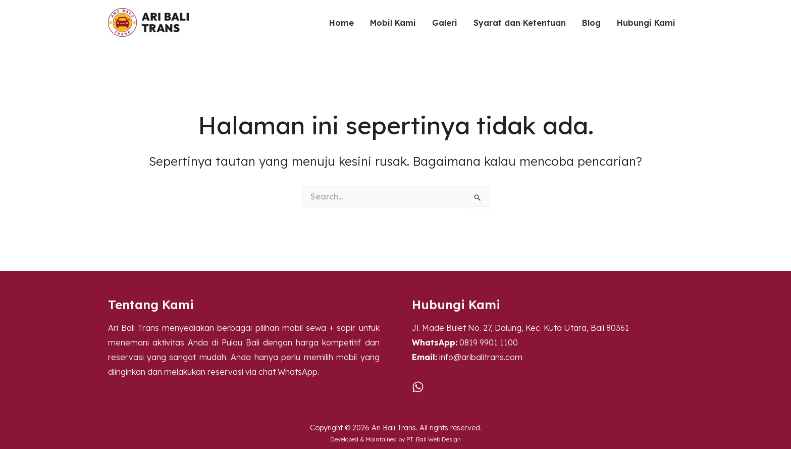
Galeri (444, 23)
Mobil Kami (393, 23)
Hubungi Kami (646, 23)
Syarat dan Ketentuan (519, 23)
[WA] (418, 387)
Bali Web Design (438, 439)
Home (341, 23)
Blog (591, 23)
